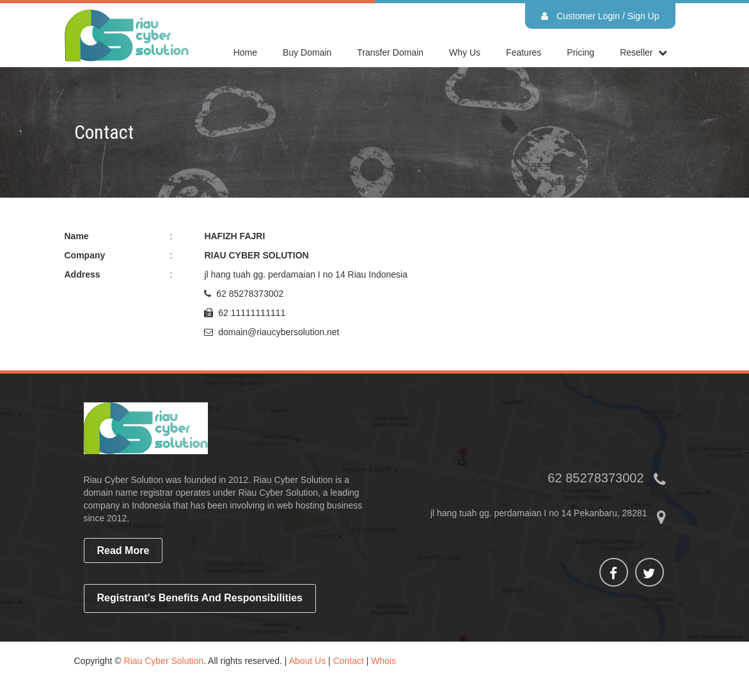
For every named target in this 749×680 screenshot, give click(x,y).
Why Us (464, 52)
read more (123, 550)
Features (523, 52)
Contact (348, 661)
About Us (307, 661)
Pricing (580, 52)
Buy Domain (307, 52)
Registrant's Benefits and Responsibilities (200, 597)
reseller (636, 52)
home (245, 52)
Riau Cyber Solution (164, 661)
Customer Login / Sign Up (600, 16)
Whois (383, 661)
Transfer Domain (390, 52)
